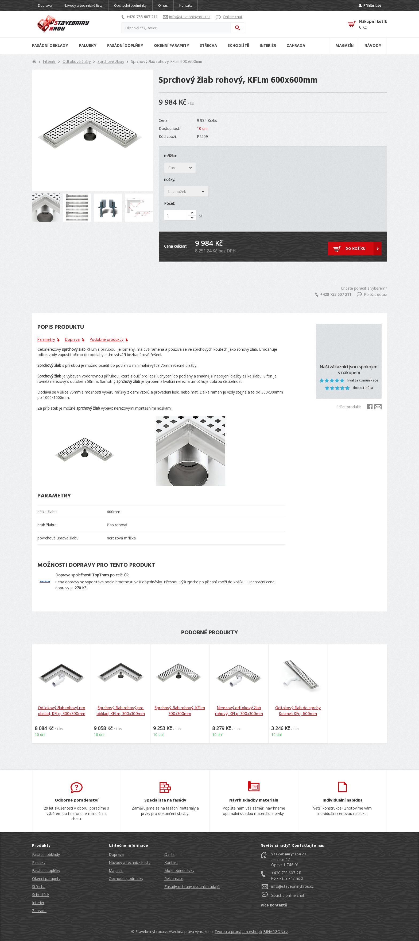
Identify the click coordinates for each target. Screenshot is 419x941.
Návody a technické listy (83, 5)
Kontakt (185, 5)
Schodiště (40, 894)
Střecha (38, 886)
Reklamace (173, 878)
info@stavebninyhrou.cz (186, 16)
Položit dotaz (372, 294)
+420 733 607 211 (140, 16)
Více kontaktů (274, 905)
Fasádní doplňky (46, 870)
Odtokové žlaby (77, 62)
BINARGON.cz (275, 931)
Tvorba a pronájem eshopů (238, 931)
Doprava (45, 5)
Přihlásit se (370, 5)
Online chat (229, 16)
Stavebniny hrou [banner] (63, 24)
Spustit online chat (288, 896)
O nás (163, 5)
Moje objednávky (179, 870)
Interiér (49, 62)
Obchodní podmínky (130, 5)
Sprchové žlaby (111, 62)
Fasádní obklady (46, 854)
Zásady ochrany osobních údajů (192, 886)
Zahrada (39, 910)
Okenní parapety (46, 878)
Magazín (116, 870)
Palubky (38, 862)
